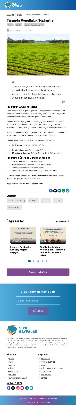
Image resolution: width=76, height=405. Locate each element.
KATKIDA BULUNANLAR (18, 378)
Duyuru (19, 15)
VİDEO (11, 368)
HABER (11, 359)
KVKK (35, 399)
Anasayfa (10, 15)
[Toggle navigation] (68, 5)
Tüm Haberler (62, 221)
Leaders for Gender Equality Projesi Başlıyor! (20, 250)
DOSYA (12, 365)
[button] (29, 261)
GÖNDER (38, 310)
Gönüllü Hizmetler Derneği (34, 25)
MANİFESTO (45, 359)
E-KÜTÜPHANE (46, 371)
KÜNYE (43, 365)
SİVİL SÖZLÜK (46, 375)
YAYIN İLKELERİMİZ (48, 362)
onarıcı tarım (46, 201)
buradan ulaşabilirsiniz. (33, 183)
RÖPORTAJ (13, 371)
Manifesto (42, 399)
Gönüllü (18, 25)
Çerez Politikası (25, 399)
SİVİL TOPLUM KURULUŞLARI (52, 368)
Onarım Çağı (58, 201)
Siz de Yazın (52, 399)
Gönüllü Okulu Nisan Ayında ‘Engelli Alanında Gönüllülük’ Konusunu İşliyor (52, 251)
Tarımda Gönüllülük (14, 207)
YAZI (11, 362)
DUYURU (12, 375)
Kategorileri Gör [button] (38, 272)
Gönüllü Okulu (33, 201)
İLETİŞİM (44, 378)
